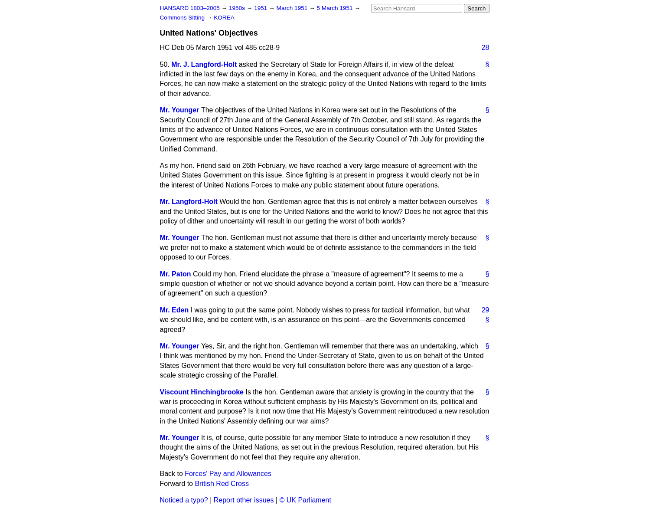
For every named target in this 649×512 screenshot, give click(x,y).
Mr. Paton (175, 274)
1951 (261, 8)
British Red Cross (221, 483)
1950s (238, 8)
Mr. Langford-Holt (189, 201)
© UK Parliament (305, 500)
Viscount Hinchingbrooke (202, 392)
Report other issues (244, 500)
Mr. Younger (179, 110)
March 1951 (293, 8)
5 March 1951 (336, 8)
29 (485, 310)
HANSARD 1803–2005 (190, 8)
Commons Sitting (183, 17)
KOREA (224, 17)
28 (485, 47)
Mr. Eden (174, 310)
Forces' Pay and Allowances (228, 473)
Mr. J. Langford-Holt (204, 64)
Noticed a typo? (184, 500)
